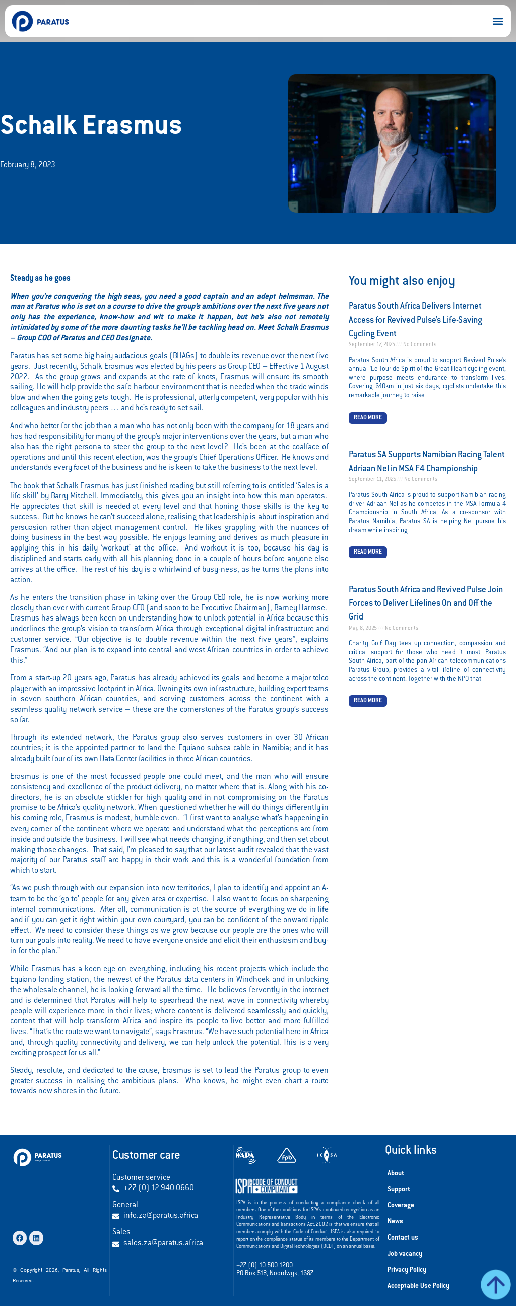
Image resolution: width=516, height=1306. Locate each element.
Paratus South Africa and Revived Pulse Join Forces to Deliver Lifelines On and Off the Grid (426, 604)
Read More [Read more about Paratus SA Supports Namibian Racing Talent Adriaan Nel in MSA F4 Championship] (368, 552)
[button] (497, 21)
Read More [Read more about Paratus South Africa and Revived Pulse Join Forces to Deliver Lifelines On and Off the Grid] (368, 701)
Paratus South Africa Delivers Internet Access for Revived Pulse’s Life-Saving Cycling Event (415, 320)
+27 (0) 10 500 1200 (264, 1265)
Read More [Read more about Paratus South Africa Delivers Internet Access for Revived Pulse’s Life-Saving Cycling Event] (368, 418)
